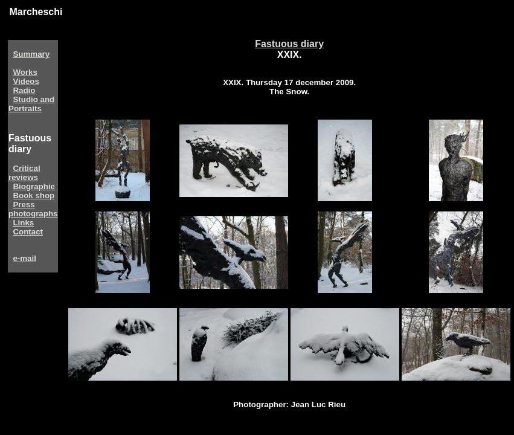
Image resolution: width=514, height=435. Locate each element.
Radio (24, 90)
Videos (26, 81)
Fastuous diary (289, 44)
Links (23, 222)
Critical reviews (24, 173)
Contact (28, 231)
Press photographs (32, 209)
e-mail (24, 258)
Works (25, 72)
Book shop (33, 195)
